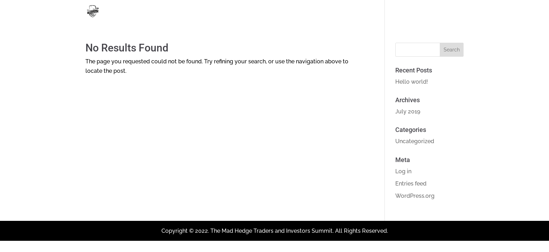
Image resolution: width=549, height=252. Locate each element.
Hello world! (411, 81)
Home (415, 11)
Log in (403, 171)
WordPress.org (415, 195)
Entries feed (410, 183)
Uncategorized (414, 141)
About (450, 11)
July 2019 (407, 111)
